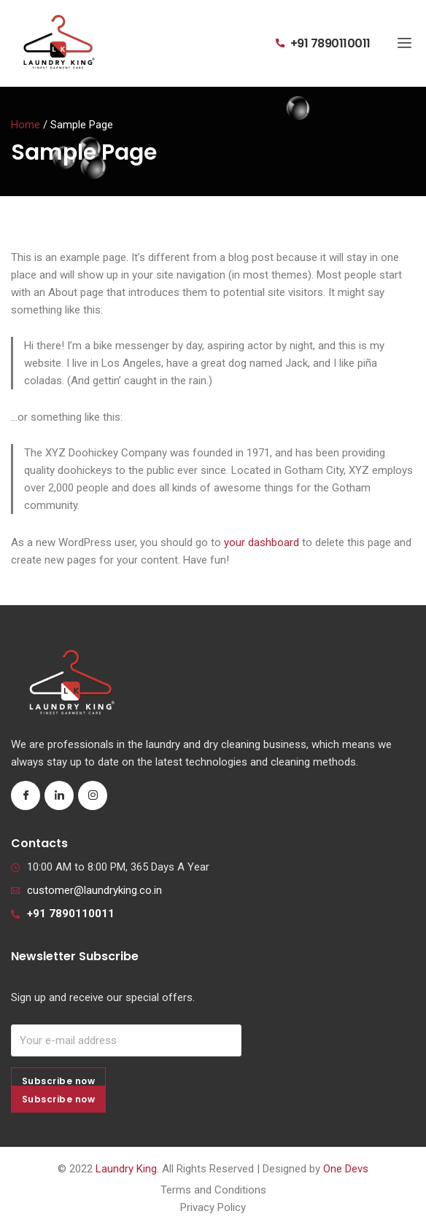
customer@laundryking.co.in (94, 890)
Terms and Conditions (213, 1189)
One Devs (345, 1168)
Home (25, 124)
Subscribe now (58, 1099)
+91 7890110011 (330, 43)
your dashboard (261, 542)
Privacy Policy (213, 1207)
